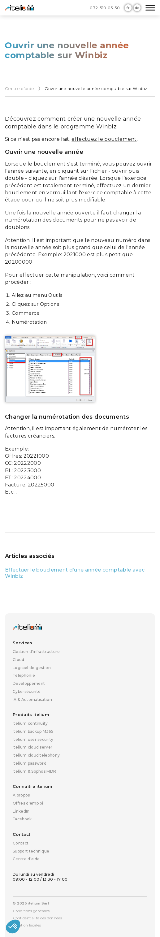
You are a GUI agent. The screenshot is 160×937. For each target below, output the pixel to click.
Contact (20, 843)
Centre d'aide (19, 88)
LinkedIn (21, 811)
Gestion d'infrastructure (36, 651)
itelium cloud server (32, 747)
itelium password (29, 763)
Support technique (31, 851)
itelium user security (33, 739)
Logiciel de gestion (32, 667)
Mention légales (27, 925)
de (137, 8)
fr (128, 8)
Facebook (22, 819)
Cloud (18, 659)
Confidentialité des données (37, 918)
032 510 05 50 (105, 7)
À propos (21, 795)
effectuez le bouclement (103, 139)
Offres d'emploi (28, 803)
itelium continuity (30, 723)
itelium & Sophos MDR (34, 771)
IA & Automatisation (32, 699)
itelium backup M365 (33, 731)
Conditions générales (31, 911)
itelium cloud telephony (36, 755)
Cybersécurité (27, 691)
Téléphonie (24, 675)
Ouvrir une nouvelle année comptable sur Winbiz (96, 88)
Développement (29, 683)
